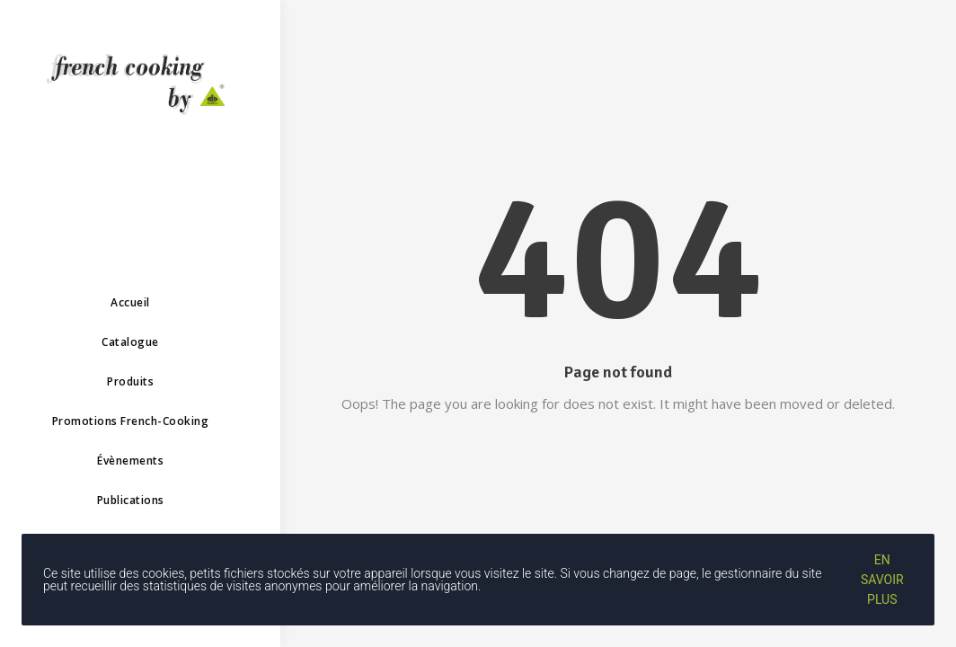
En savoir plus (882, 580)
